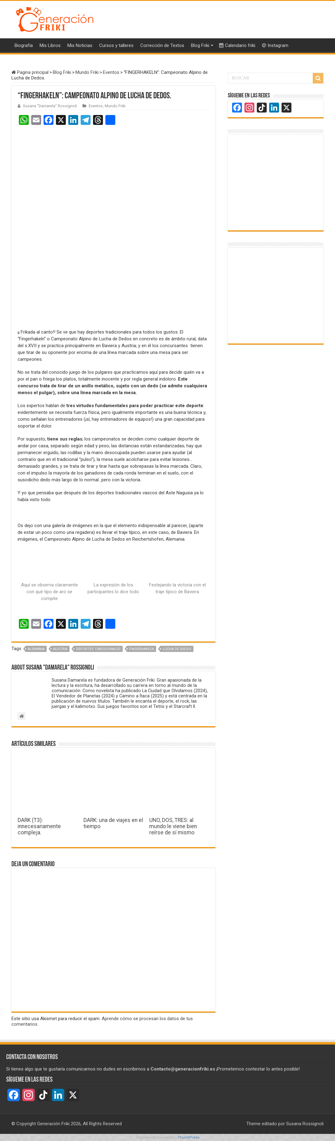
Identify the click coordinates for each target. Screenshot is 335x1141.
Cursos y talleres (116, 45)
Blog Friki (200, 45)
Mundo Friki (87, 72)
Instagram (275, 45)
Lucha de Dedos (177, 649)
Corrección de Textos (162, 45)
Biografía (24, 45)
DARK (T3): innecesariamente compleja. (39, 826)
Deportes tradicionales (98, 649)
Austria (60, 649)
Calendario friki (237, 45)
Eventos (111, 72)
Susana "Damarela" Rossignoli (50, 106)
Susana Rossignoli (305, 1123)
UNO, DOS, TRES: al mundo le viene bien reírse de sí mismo (173, 826)
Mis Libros (50, 45)
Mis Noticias (79, 45)
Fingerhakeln (141, 649)
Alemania (36, 649)
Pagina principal (30, 72)
